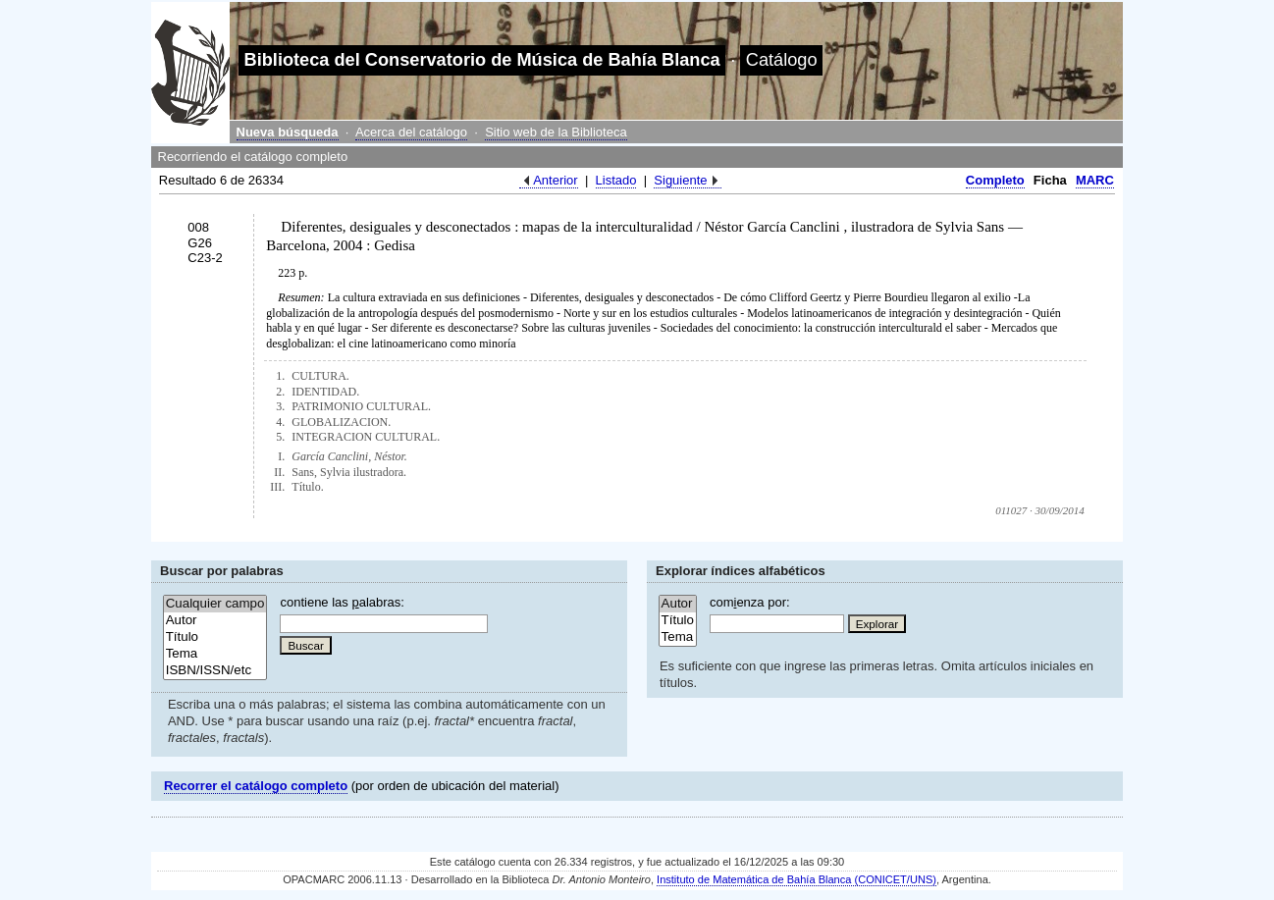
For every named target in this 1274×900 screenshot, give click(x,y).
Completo (995, 180)
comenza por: (750, 602)
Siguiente (680, 180)
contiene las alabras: (341, 602)
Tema (215, 654)
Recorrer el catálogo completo (255, 785)
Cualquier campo (215, 604)
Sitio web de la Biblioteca (556, 132)
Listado (616, 180)
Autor (215, 620)
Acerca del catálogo (411, 132)
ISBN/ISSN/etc (215, 670)
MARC (1095, 180)
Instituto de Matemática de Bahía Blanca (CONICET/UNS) (796, 879)
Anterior (555, 180)
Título (215, 637)
